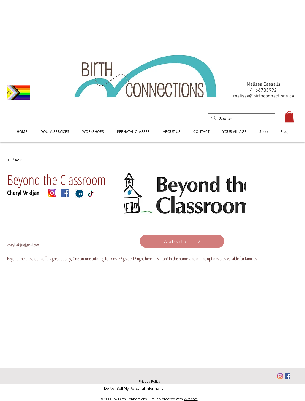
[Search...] (240, 119)
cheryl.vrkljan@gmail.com (23, 245)
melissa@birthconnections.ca (263, 96)
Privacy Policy (149, 382)
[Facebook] (287, 376)
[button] (289, 116)
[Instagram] (280, 376)
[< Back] (26, 159)
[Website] (182, 241)
